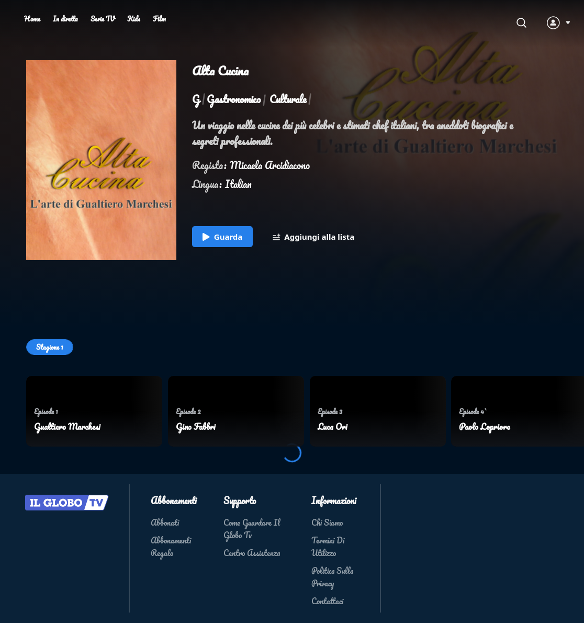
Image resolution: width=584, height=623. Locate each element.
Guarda (222, 237)
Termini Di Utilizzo (327, 546)
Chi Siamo (327, 522)
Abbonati (165, 522)
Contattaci (327, 601)
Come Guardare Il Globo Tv (251, 528)
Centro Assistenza (251, 553)
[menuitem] (94, 411)
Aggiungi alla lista (313, 237)
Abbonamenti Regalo (171, 546)
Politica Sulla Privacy (332, 576)
